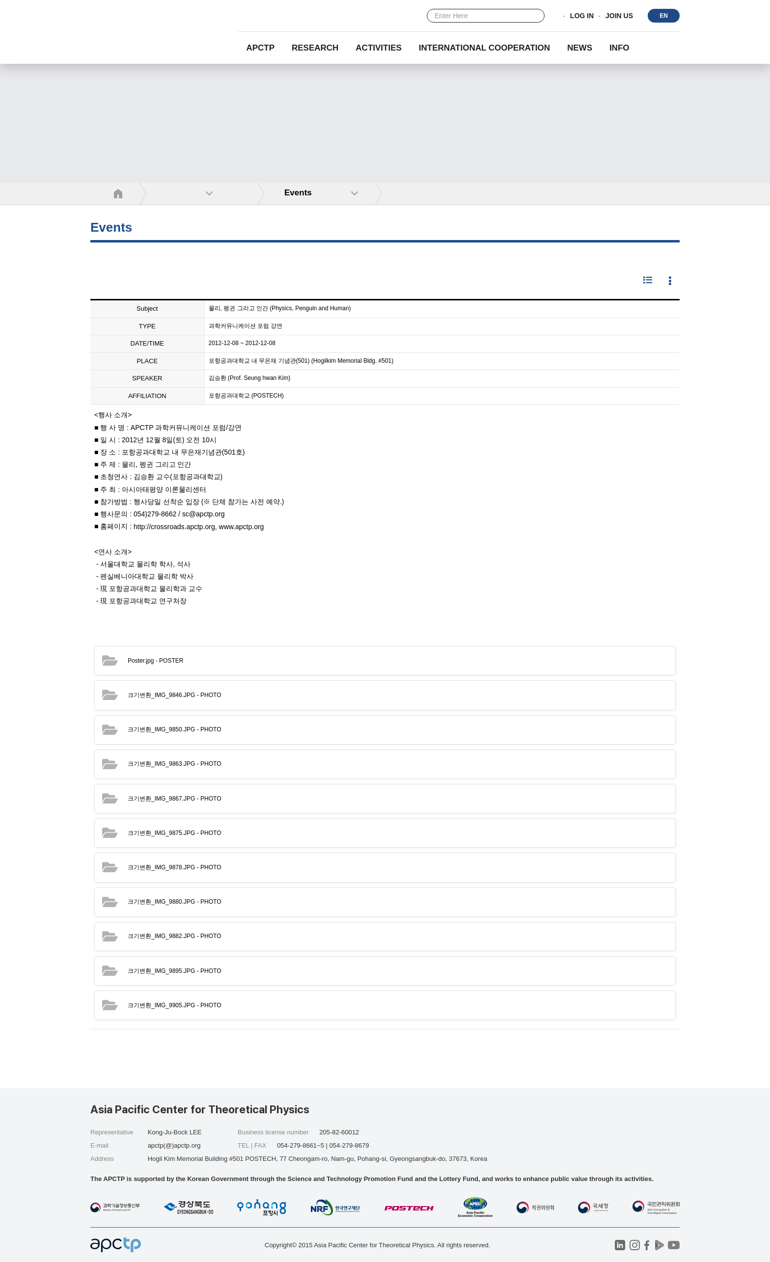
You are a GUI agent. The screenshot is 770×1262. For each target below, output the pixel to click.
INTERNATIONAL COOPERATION (484, 48)
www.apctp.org (241, 527)
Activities (379, 48)
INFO (619, 48)
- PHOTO (174, 695)
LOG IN (582, 16)
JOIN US (619, 16)
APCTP (260, 48)
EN (664, 15)
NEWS (579, 48)
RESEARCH (315, 48)
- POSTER (155, 660)
